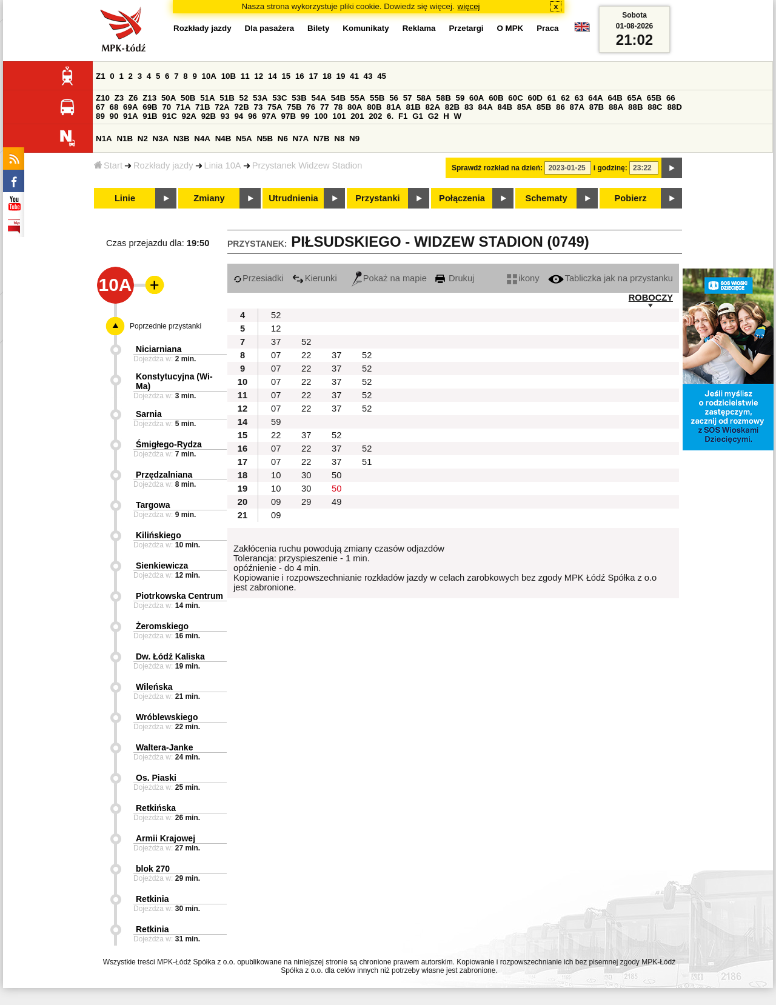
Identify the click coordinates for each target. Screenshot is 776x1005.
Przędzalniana (164, 474)
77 (324, 107)
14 (272, 76)
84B (505, 107)
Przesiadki (258, 278)
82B (452, 107)
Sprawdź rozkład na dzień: (497, 168)
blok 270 (153, 868)
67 (100, 107)
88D (674, 107)
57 (407, 97)
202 (375, 116)
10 (276, 475)
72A (222, 107)
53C (279, 97)
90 (114, 116)
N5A (244, 138)
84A (485, 107)
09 (276, 502)
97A (268, 116)
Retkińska (156, 808)
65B (654, 97)
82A (433, 107)
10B (228, 76)
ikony (523, 278)
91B (149, 116)
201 (357, 116)
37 (276, 342)
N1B (124, 138)
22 (306, 355)
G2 (433, 116)
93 (225, 116)
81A (393, 107)
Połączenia (462, 198)
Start (108, 165)
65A (634, 97)
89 (100, 116)
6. (390, 116)
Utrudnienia (293, 198)
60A (476, 97)
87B (596, 107)
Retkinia (152, 899)
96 (252, 116)
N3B (181, 138)
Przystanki (377, 198)
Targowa (153, 505)
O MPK (510, 28)
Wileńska (154, 687)
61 (552, 97)
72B (241, 107)
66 (670, 97)
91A (130, 116)
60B (496, 97)
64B (614, 97)
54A (319, 97)
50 (336, 475)
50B (188, 97)
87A (577, 107)
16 (299, 76)
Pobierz (631, 198)
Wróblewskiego (167, 717)
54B (338, 97)
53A (260, 97)
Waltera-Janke (164, 747)
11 (245, 76)
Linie (125, 198)
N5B (264, 138)
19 (341, 76)
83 (468, 107)
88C (654, 107)
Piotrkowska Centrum (179, 596)
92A (189, 116)
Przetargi (466, 28)
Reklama (419, 28)
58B (443, 97)
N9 (354, 138)
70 (166, 107)
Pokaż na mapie (389, 278)
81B (413, 107)
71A (183, 107)
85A (524, 107)
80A (354, 107)
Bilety (318, 28)
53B (299, 97)
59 (460, 97)
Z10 (103, 97)
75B (294, 107)
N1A (104, 138)
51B (226, 97)
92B (208, 116)
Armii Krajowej (165, 838)
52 (244, 97)
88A (616, 107)
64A (595, 97)
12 (258, 76)
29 (306, 502)
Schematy (546, 198)
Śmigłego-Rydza (169, 444)
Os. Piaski (156, 778)
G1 (417, 116)
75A (274, 107)
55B (377, 97)
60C (515, 97)
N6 (283, 138)
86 (560, 107)
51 (367, 462)
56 (393, 97)
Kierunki (314, 278)
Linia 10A (222, 165)
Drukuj (454, 278)
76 (310, 107)
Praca (547, 28)
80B (374, 107)
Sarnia (149, 414)
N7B (321, 138)
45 (381, 76)
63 (579, 97)
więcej (469, 6)
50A (168, 97)
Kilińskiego (158, 535)
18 (327, 76)
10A (209, 76)
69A (130, 107)
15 (285, 76)
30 (306, 475)
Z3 (119, 97)
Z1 (100, 76)
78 (338, 107)
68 (114, 107)
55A (357, 97)
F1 (403, 116)
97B (288, 116)
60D (535, 97)
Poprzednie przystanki (165, 326)
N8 (339, 138)
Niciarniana (158, 349)
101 (339, 116)
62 (565, 97)
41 (354, 76)
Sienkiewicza (162, 565)
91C (169, 116)
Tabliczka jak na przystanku (610, 278)
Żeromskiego (162, 626)
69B (149, 107)
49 (336, 502)
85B (544, 107)
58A (423, 97)
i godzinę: (610, 168)
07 (276, 355)
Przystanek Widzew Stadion (307, 165)
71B (202, 107)
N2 (143, 138)
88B (635, 107)
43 (368, 76)
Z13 (149, 97)
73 (258, 107)
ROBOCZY (651, 297)
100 (320, 116)
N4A (202, 138)
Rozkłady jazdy (163, 165)
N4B (223, 138)
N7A (301, 138)
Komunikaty (366, 28)
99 (305, 116)
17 (313, 76)
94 (238, 116)
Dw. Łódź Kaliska (170, 656)
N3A (161, 138)
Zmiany (208, 198)
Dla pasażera (270, 28)
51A (207, 97)
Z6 (133, 97)
